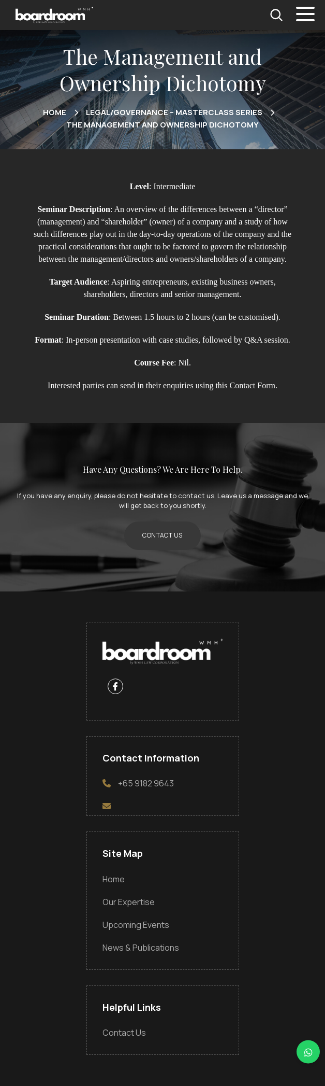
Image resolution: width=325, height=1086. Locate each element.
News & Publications (140, 947)
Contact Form (252, 385)
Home (113, 879)
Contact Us (124, 1032)
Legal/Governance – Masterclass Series (174, 112)
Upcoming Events (135, 924)
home (54, 112)
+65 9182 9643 (146, 783)
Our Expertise (128, 902)
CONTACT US (162, 535)
